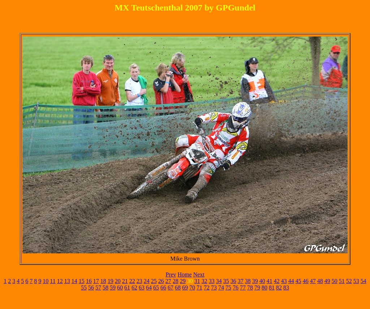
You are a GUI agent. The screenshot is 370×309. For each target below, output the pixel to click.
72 (207, 287)
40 (262, 281)
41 (269, 281)
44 (291, 281)
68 (178, 287)
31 (197, 281)
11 (52, 281)
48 (320, 281)
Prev (170, 274)
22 (132, 281)
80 (264, 287)
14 (74, 281)
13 (67, 281)
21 (125, 281)
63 (142, 287)
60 (120, 287)
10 (45, 281)
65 (156, 287)
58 (105, 287)
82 (279, 287)
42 (277, 281)
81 (272, 287)
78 (250, 287)
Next (199, 274)
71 (199, 287)
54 (363, 281)
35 (226, 281)
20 (118, 281)
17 (96, 281)
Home (185, 274)
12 (60, 281)
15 (82, 281)
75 (228, 287)
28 (175, 281)
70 (192, 287)
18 (103, 281)
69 (185, 287)
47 (313, 281)
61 (127, 287)
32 (204, 281)
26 (161, 281)
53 (356, 281)
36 (233, 281)
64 (149, 287)
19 (110, 281)
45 (298, 281)
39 (255, 281)
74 (221, 287)
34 (219, 281)
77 (243, 287)
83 (286, 287)
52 (349, 281)
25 (154, 281)
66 (163, 287)
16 (89, 281)
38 (248, 281)
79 (257, 287)
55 (84, 287)
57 (98, 287)
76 (235, 287)
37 (241, 281)
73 (214, 287)
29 (183, 281)
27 (168, 281)
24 (147, 281)
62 (134, 287)
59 (113, 287)
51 (342, 281)
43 (284, 281)
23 (139, 281)
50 (334, 281)
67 (170, 287)
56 (91, 287)
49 (327, 281)
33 (212, 281)
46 (306, 281)
